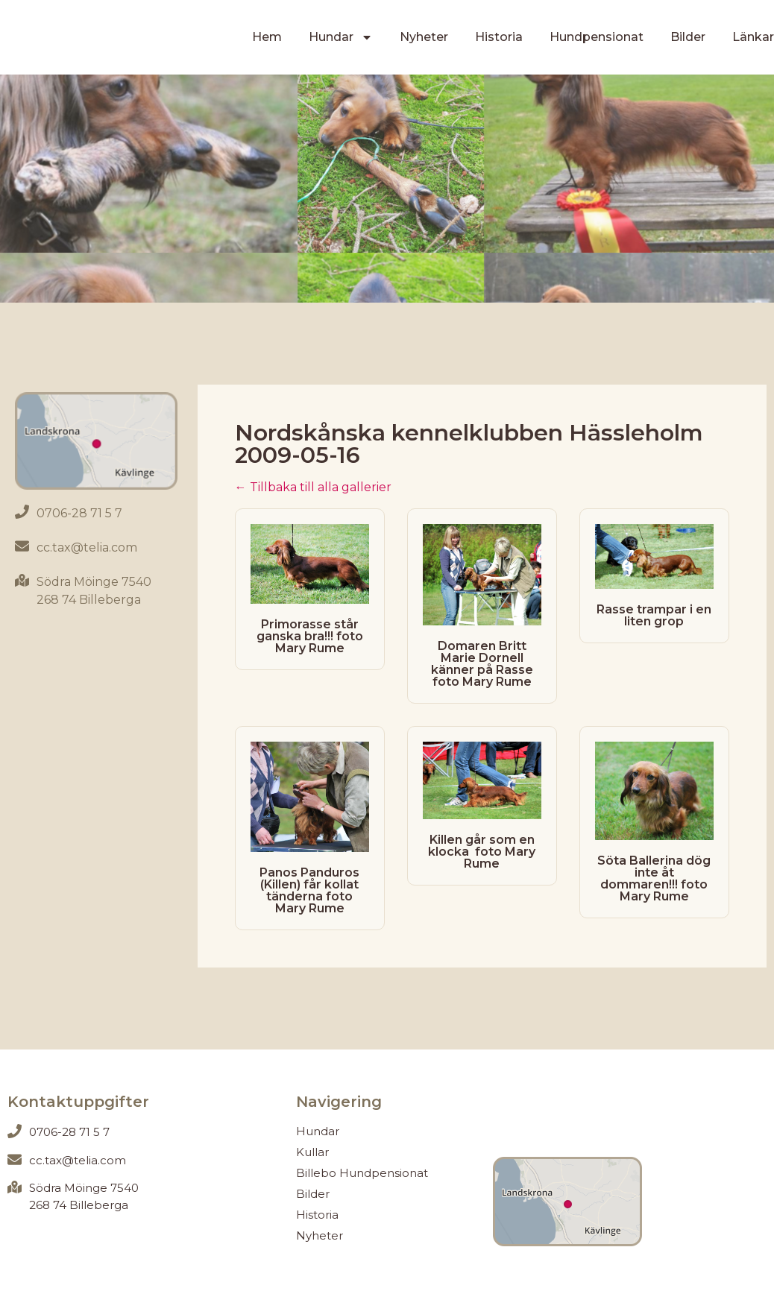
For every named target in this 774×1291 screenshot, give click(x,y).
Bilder (687, 37)
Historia (499, 37)
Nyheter (424, 37)
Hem (267, 37)
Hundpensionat (597, 37)
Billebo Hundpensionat (362, 1173)
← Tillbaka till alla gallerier (313, 487)
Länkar (753, 37)
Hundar (341, 37)
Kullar (312, 1152)
